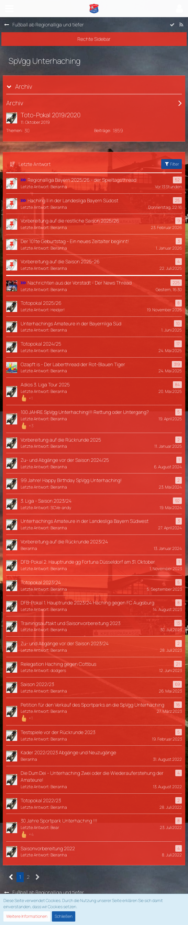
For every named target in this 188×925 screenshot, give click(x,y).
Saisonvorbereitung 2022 (48, 848)
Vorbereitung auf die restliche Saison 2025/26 (70, 220)
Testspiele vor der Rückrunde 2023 (58, 732)
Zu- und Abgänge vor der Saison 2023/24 (65, 643)
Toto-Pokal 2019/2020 (50, 115)
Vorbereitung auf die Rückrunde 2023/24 (64, 541)
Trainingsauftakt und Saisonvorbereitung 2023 (70, 623)
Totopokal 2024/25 (41, 343)
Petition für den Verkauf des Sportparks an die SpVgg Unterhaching (92, 704)
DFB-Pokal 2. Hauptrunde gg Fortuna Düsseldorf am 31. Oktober (88, 561)
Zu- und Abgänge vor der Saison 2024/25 (65, 460)
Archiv (23, 87)
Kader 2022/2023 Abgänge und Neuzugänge (68, 752)
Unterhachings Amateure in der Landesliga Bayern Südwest (84, 521)
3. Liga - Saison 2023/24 (46, 500)
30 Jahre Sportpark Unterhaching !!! (59, 820)
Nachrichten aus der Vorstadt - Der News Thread (79, 282)
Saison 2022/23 (37, 684)
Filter (171, 164)
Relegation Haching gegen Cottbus (58, 664)
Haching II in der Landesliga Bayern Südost (72, 200)
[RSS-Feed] (181, 25)
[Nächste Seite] (38, 877)
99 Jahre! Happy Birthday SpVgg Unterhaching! (71, 480)
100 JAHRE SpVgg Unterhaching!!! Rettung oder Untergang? (85, 412)
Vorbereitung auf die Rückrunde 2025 (61, 439)
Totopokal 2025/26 (41, 303)
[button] (9, 8)
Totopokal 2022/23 (41, 800)
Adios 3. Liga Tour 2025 (45, 384)
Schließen (64, 916)
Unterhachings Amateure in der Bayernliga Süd (71, 323)
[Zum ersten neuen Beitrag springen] (11, 117)
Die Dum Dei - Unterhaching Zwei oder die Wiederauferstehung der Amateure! (92, 776)
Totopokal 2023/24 (41, 582)
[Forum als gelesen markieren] (172, 25)
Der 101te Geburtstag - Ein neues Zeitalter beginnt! (75, 241)
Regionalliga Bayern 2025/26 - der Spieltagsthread (81, 180)
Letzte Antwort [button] (35, 164)
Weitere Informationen (26, 916)
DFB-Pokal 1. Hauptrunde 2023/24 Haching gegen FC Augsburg (87, 602)
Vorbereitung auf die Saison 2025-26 (60, 261)
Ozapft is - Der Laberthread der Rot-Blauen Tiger (73, 364)
